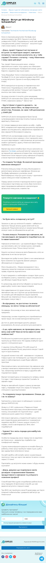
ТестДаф (12, 151)
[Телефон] (34, 519)
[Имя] (12, 519)
